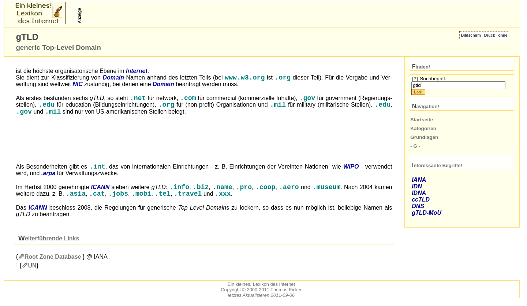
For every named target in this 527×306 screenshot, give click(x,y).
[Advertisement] (169, 13)
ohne (502, 35)
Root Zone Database (53, 261)
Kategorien (423, 128)
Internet (136, 71)
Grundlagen (424, 137)
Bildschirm (471, 35)
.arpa (48, 176)
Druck (489, 35)
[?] (415, 78)
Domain (113, 78)
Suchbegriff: (433, 78)
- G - (415, 146)
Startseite (421, 119)
